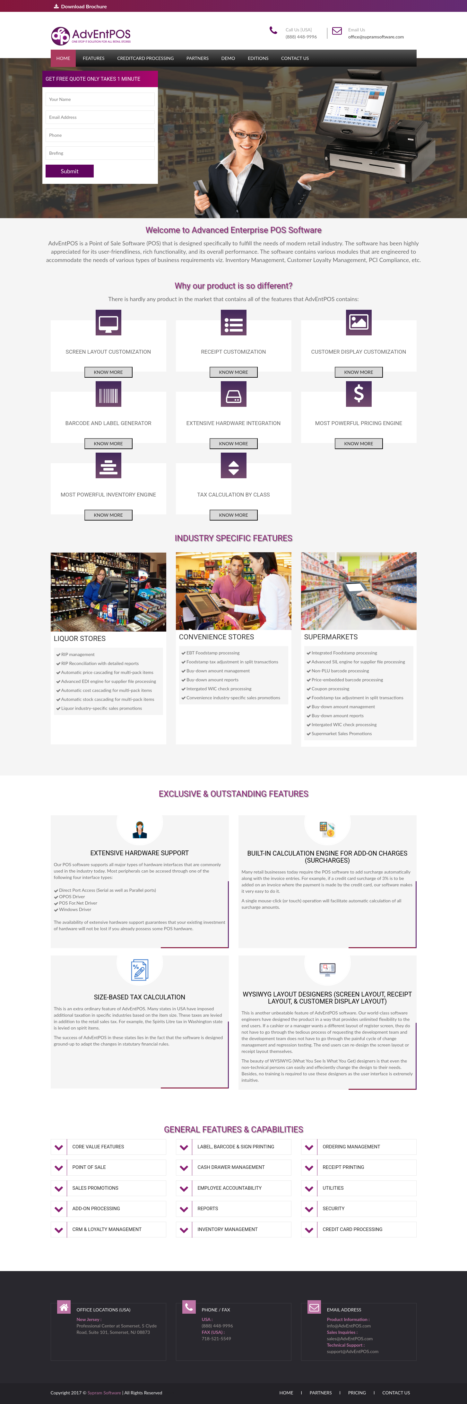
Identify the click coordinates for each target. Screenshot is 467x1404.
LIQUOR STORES (80, 639)
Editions (258, 58)
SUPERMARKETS (331, 637)
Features (94, 58)
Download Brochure (80, 6)
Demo (228, 58)
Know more (108, 372)
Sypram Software (104, 1392)
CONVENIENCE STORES (216, 637)
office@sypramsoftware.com (376, 36)
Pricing (357, 1392)
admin (168, 1392)
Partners (197, 58)
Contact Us (295, 58)
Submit (69, 171)
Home (63, 58)
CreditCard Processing (145, 58)
